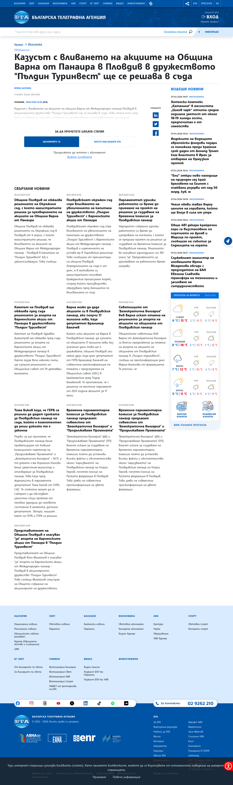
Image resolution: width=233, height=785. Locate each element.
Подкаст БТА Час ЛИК (96, 679)
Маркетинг (194, 727)
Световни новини (59, 624)
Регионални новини (25, 628)
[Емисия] (199, 31)
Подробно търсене (175, 31)
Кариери (158, 750)
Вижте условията (79, 157)
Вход (212, 16)
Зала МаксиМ (195, 731)
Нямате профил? (210, 21)
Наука (157, 628)
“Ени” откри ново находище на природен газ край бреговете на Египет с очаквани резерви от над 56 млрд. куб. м (194, 183)
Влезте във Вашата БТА (107, 141)
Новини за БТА (162, 731)
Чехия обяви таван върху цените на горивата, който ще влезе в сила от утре (194, 208)
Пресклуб (206, 3)
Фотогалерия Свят (60, 671)
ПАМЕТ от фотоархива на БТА (62, 688)
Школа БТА (160, 755)
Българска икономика (131, 628)
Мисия (157, 736)
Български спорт (198, 628)
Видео (120, 3)
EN (217, 3)
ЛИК (73, 3)
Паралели (54, 628)
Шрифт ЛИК (195, 722)
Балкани (43, 3)
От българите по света (28, 667)
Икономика (60, 3)
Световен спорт (198, 624)
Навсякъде (212, 31)
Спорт (82, 3)
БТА (195, 3)
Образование (161, 633)
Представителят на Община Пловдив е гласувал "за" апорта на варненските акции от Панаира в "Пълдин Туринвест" (38, 539)
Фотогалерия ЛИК (59, 676)
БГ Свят (94, 3)
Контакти (194, 746)
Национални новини (25, 624)
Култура (158, 624)
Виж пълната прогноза (190, 425)
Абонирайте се (51, 141)
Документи (160, 746)
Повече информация (126, 777)
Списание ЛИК (196, 736)
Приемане (99, 777)
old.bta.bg (193, 755)
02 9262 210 (201, 703)
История (159, 741)
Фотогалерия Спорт (61, 681)
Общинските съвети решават (26, 635)
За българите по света (27, 671)
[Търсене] (190, 31)
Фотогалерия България (62, 667)
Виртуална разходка (165, 727)
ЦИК (16, 649)
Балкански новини (94, 624)
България (19, 3)
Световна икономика (131, 624)
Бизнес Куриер (127, 633)
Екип (191, 741)
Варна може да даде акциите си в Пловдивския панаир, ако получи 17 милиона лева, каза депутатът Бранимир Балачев (88, 317)
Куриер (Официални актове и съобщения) (26, 643)
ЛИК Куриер (160, 638)
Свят (31, 3)
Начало (18, 44)
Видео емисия (92, 667)
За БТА (157, 722)
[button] (151, 3)
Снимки (107, 3)
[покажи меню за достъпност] (228, 766)
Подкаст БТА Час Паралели (93, 673)
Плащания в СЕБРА (198, 750)
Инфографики (136, 3)
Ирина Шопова (22, 88)
